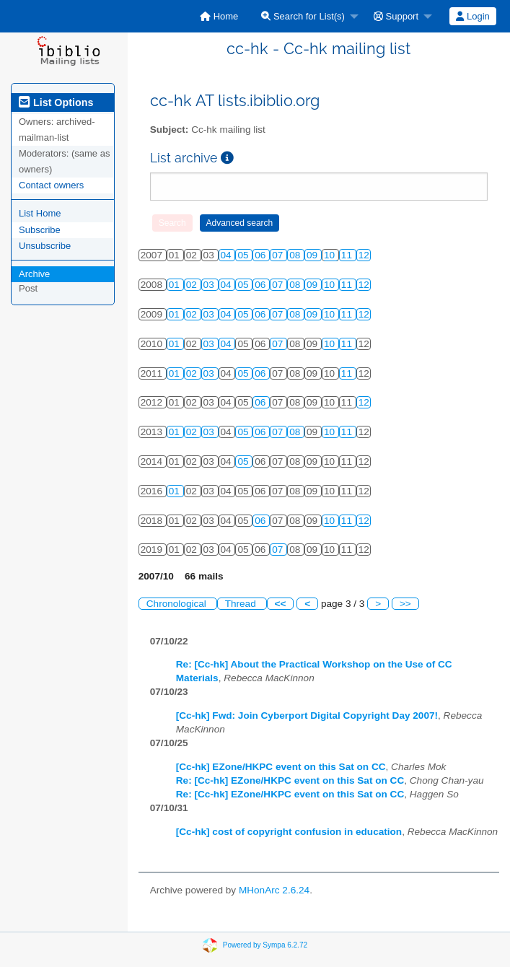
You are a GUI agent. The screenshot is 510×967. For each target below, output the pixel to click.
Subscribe (40, 229)
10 (331, 255)
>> (405, 603)
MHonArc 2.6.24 (274, 890)
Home (219, 16)
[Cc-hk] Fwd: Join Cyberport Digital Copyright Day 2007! (307, 715)
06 (261, 255)
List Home (40, 213)
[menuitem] (219, 16)
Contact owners (51, 185)
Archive (34, 273)
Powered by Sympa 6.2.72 (265, 944)
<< (280, 603)
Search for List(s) (303, 16)
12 (364, 255)
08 (296, 255)
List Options (56, 102)
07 (279, 255)
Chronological (177, 603)
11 (348, 255)
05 (244, 255)
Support (396, 16)
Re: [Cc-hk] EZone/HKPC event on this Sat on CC (290, 780)
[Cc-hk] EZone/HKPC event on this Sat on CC (281, 766)
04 (227, 255)
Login (472, 16)
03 (210, 284)
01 (176, 284)
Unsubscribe (45, 245)
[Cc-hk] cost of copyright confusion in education (289, 831)
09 (313, 255)
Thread (242, 603)
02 (193, 284)
